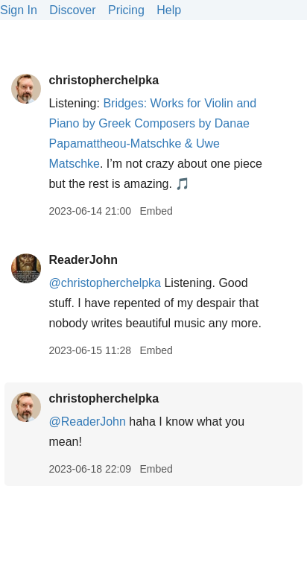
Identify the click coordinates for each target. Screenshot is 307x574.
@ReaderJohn (86, 421)
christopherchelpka (103, 80)
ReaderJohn (82, 259)
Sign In (18, 10)
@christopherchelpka (104, 283)
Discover (72, 10)
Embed (155, 211)
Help (168, 10)
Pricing (126, 10)
